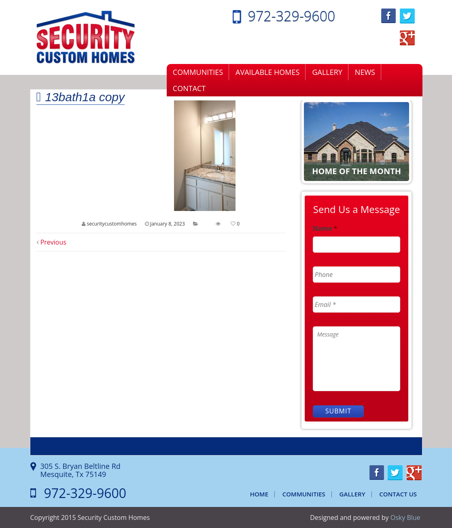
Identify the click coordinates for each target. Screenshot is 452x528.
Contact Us (398, 494)
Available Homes (267, 72)
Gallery (327, 72)
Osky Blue (405, 517)
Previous (51, 242)
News (365, 72)
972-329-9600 (291, 15)
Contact (189, 88)
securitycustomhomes (111, 223)
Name (325, 228)
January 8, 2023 (167, 223)
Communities (198, 72)
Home (259, 494)
